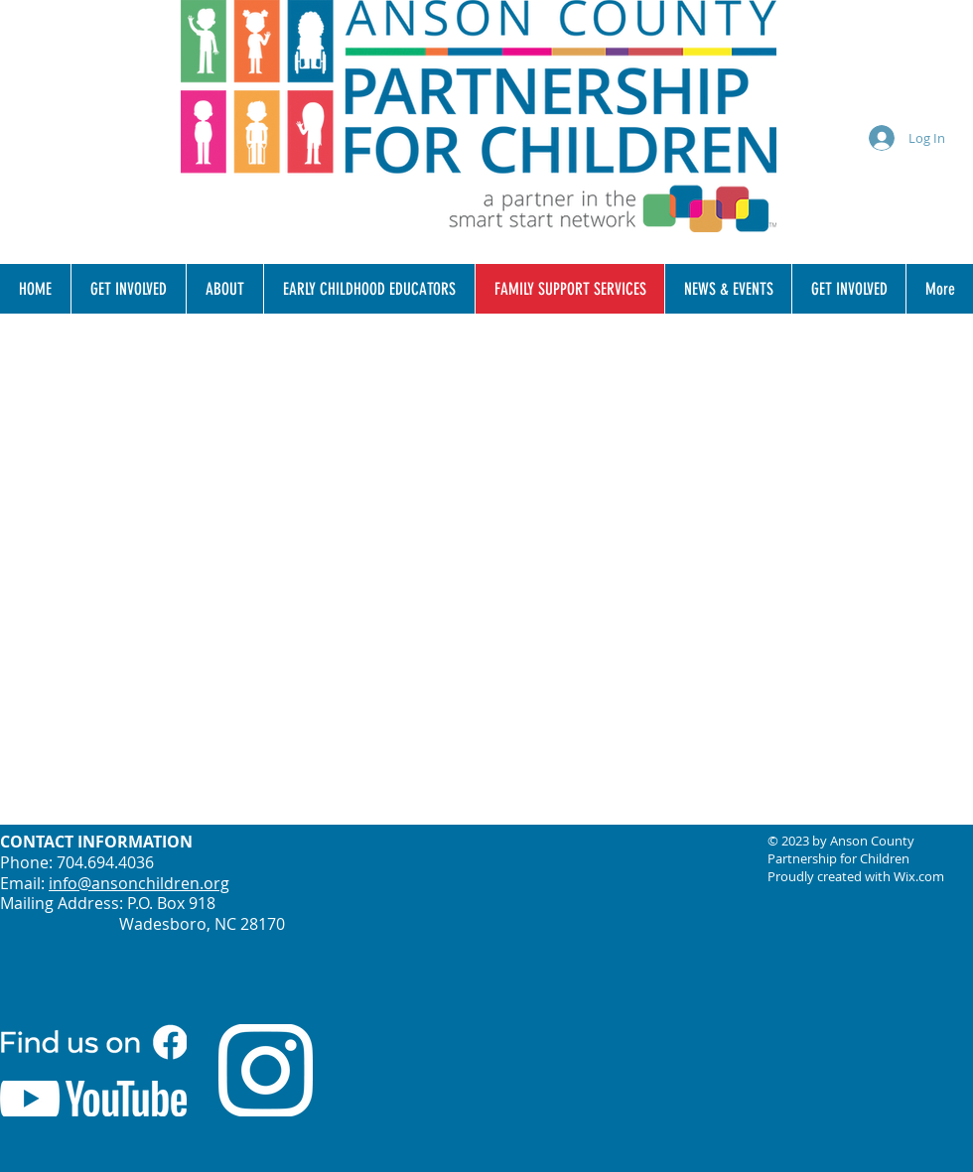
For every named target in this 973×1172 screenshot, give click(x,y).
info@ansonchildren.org (139, 883)
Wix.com (919, 876)
